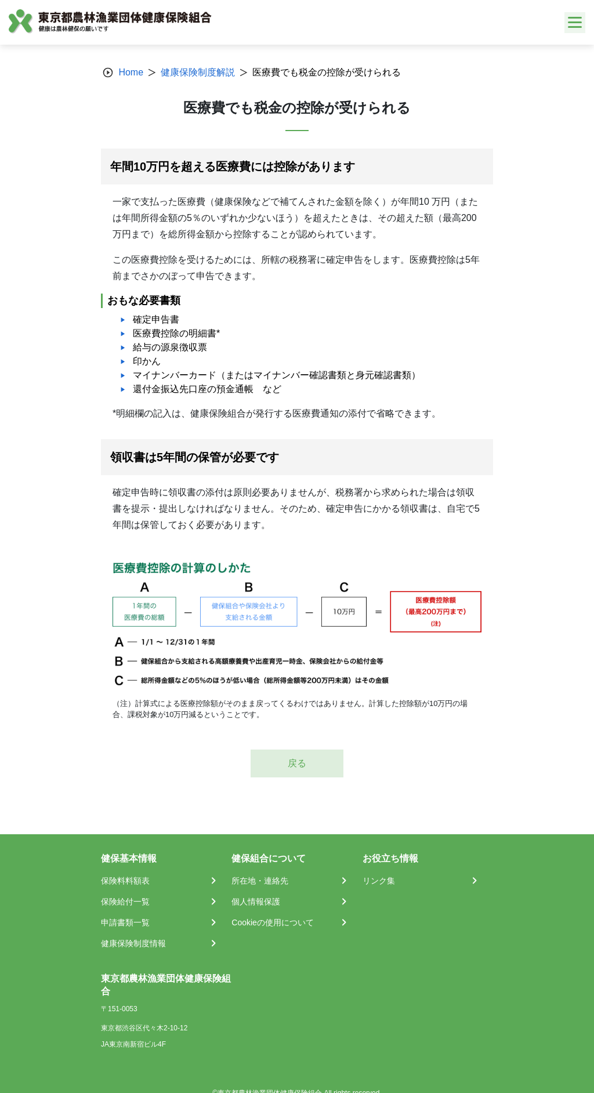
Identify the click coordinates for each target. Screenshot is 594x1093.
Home (130, 72)
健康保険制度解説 (198, 72)
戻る (297, 763)
